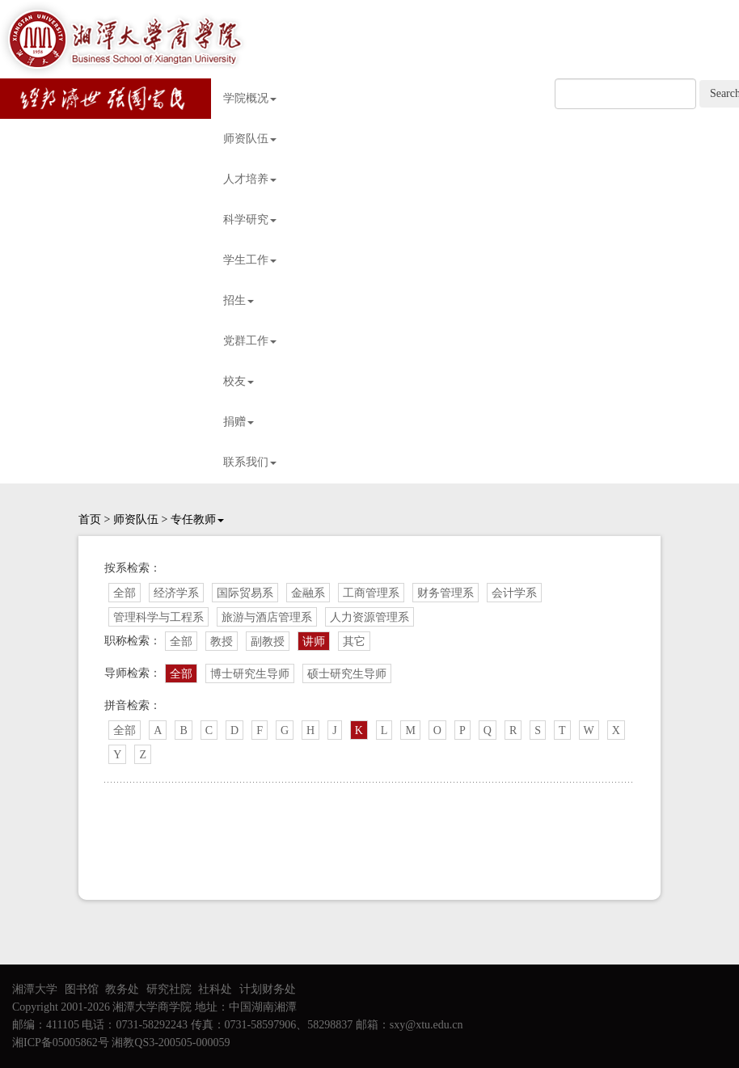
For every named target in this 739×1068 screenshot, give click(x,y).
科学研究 (250, 219)
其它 (354, 641)
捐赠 (238, 422)
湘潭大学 (34, 989)
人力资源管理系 (369, 617)
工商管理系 (371, 593)
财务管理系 (445, 593)
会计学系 (514, 593)
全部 (124, 593)
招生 (238, 300)
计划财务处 (267, 989)
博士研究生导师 (249, 674)
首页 (89, 519)
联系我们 (250, 462)
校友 (238, 381)
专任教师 (197, 519)
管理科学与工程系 (158, 617)
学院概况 (250, 98)
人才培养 (250, 179)
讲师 (313, 641)
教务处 (122, 989)
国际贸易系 (245, 593)
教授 (221, 641)
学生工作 (250, 260)
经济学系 (176, 593)
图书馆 (82, 989)
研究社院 (169, 989)
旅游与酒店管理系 (267, 617)
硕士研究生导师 (346, 674)
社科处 (215, 989)
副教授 (268, 641)
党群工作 (250, 341)
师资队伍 (250, 139)
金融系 (308, 593)
